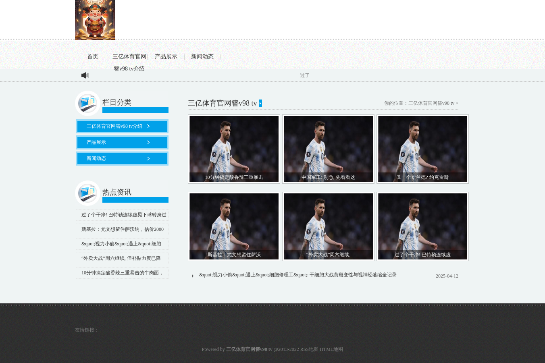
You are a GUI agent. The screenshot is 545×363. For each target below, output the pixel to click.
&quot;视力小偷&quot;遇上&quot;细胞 (121, 244)
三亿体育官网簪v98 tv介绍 (129, 58)
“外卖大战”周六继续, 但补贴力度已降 (121, 258)
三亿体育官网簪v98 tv (431, 103)
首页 (92, 57)
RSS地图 (309, 349)
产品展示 (166, 57)
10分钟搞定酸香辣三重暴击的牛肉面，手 (120, 274)
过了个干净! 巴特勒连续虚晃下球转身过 (123, 215)
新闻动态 (202, 57)
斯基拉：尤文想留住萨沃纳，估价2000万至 (120, 230)
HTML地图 (331, 349)
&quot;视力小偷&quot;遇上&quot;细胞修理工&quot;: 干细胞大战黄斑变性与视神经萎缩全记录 (298, 275)
